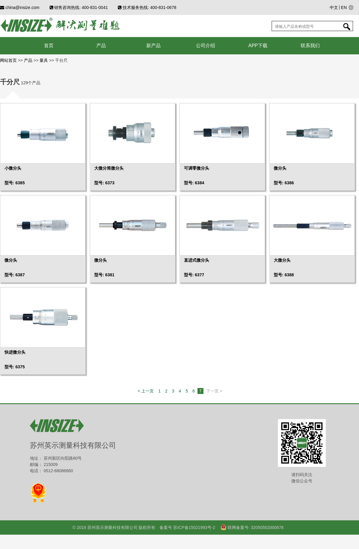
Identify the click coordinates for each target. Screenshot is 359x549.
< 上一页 (146, 391)
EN (344, 7)
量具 (43, 60)
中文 (334, 7)
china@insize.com (19, 7)
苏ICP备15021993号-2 (193, 527)
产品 (28, 60)
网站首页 (9, 60)
